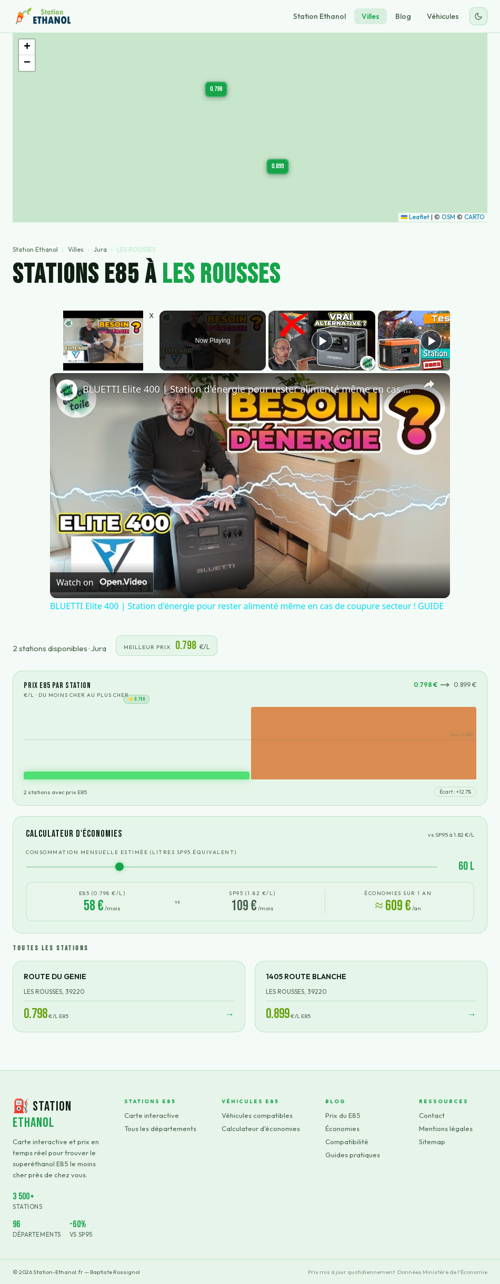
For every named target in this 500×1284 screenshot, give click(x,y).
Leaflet (415, 217)
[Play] (322, 340)
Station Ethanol (319, 16)
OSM (448, 217)
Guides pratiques (352, 1155)
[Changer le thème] (478, 16)
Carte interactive (151, 1115)
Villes (370, 16)
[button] (216, 89)
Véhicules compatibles (257, 1115)
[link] (66, 389)
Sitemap (432, 1141)
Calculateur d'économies (261, 1128)
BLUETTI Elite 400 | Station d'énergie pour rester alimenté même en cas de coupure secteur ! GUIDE (248, 389)
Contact (432, 1115)
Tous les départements (160, 1128)
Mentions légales (446, 1128)
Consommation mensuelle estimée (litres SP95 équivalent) (131, 852)
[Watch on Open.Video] (101, 582)
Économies (342, 1128)
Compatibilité (346, 1141)
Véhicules (443, 16)
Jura (100, 249)
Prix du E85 (343, 1115)
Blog (403, 16)
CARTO (474, 217)
